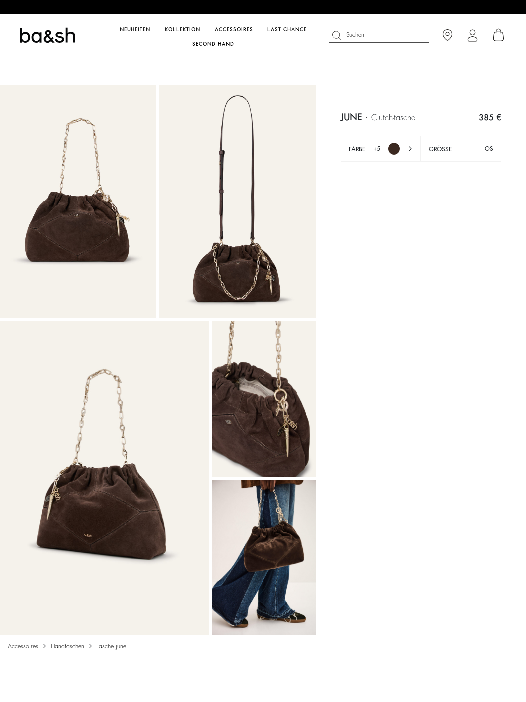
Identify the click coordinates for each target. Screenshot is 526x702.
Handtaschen (67, 646)
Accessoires (23, 646)
